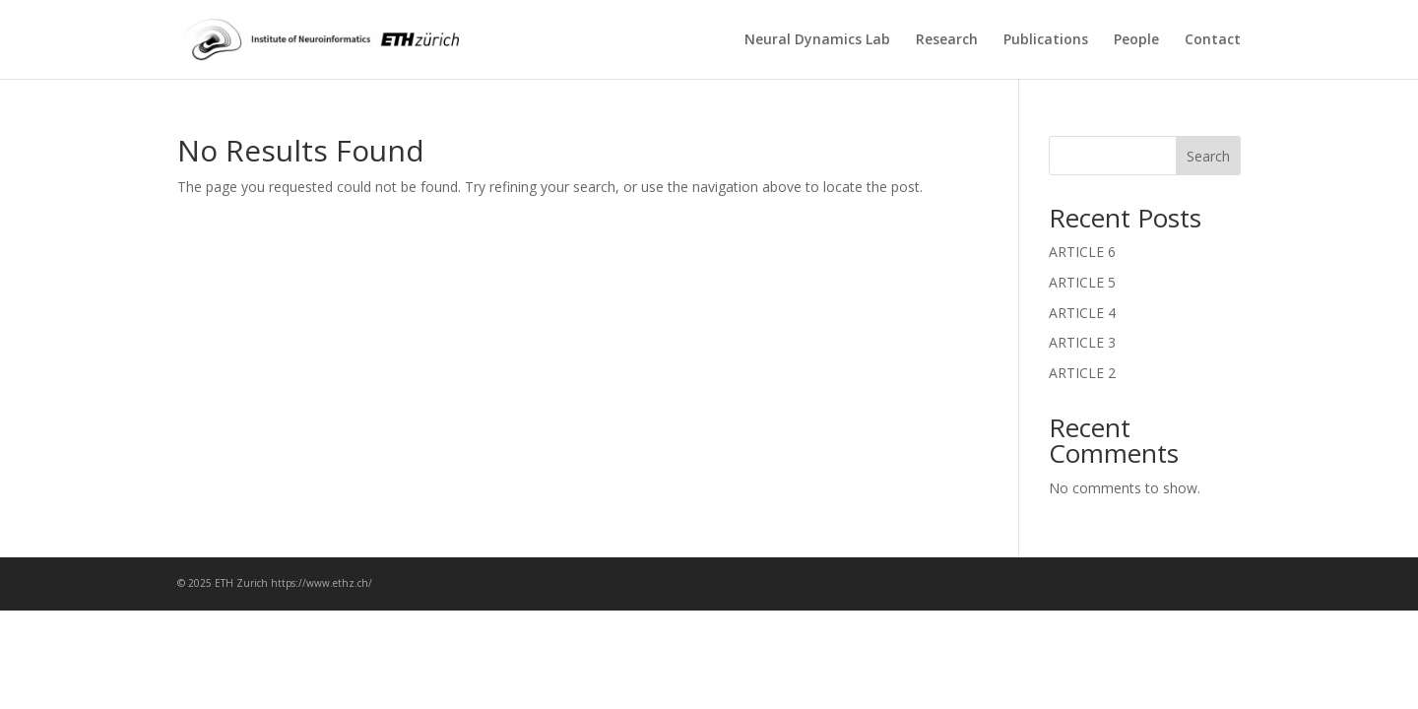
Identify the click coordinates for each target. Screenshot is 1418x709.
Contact (1213, 40)
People (1136, 40)
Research (947, 40)
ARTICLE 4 (1082, 312)
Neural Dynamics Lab (817, 40)
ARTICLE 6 (1082, 251)
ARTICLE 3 (1082, 342)
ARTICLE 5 (1082, 282)
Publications (1045, 40)
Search (1208, 156)
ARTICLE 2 (1082, 372)
